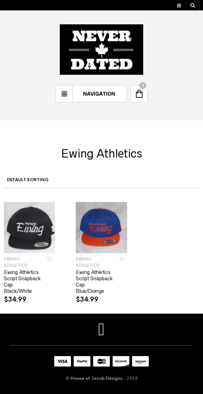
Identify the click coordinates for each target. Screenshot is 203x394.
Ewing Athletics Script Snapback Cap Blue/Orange (94, 282)
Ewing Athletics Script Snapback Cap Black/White (22, 282)
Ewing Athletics (15, 262)
